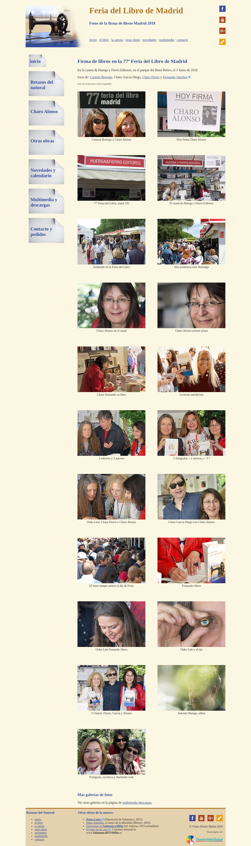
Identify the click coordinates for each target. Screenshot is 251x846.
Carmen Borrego (101, 77)
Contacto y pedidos (41, 231)
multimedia (166, 40)
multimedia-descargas (137, 802)
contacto (182, 40)
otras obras (132, 40)
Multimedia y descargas (43, 202)
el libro (104, 40)
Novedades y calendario (42, 173)
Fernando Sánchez (175, 77)
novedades (149, 40)
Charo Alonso (44, 111)
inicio (93, 40)
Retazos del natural (41, 85)
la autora (117, 40)
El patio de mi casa (97, 829)
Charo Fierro (151, 77)
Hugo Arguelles (95, 822)
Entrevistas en (104, 826)
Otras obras (42, 140)
